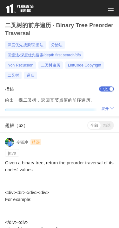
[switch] (106, 89)
